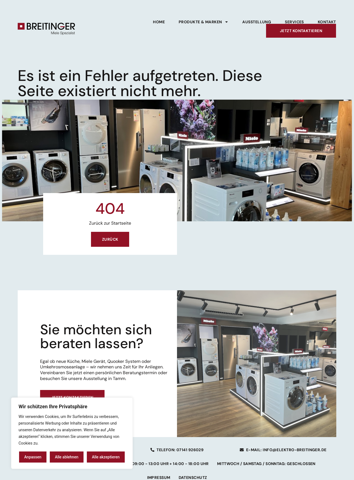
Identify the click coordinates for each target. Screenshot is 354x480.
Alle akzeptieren (105, 457)
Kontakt (327, 22)
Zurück (110, 239)
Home (159, 22)
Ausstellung (256, 22)
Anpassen (32, 457)
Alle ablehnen (66, 457)
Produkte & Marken (203, 22)
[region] (72, 433)
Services (294, 22)
